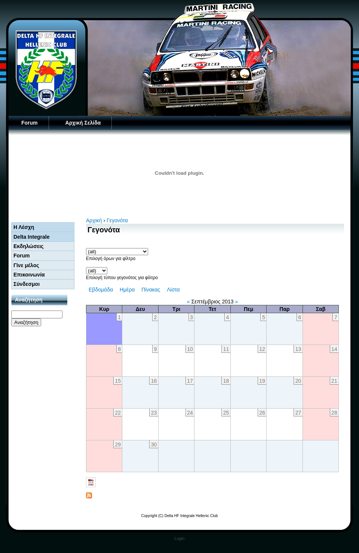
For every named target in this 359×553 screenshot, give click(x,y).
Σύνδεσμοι (26, 284)
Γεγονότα (117, 220)
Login (180, 538)
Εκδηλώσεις (28, 246)
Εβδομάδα (101, 290)
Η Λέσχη (23, 227)
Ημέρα (127, 290)
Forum (29, 123)
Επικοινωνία (29, 275)
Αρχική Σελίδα (83, 123)
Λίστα (173, 290)
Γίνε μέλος (26, 265)
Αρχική (94, 220)
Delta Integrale (31, 237)
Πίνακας (150, 290)
